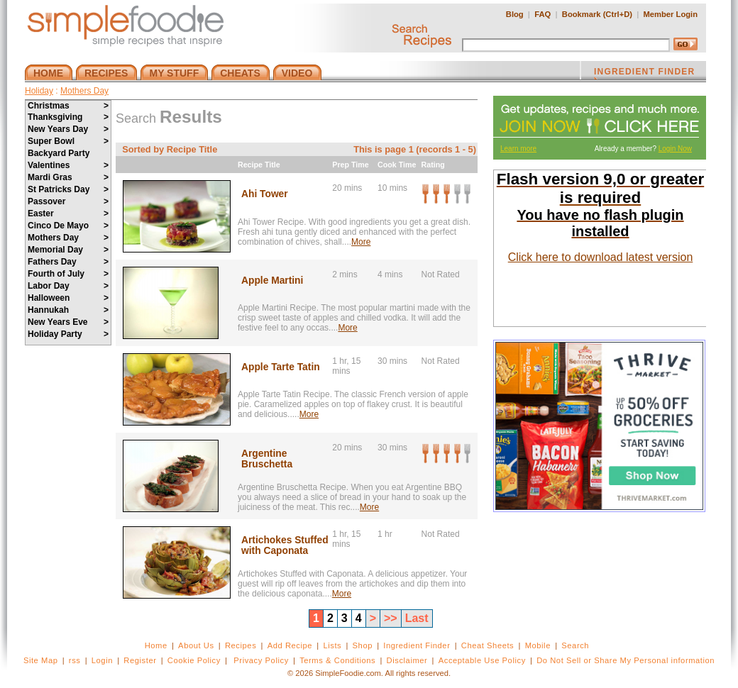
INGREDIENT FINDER (644, 73)
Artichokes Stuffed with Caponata (285, 545)
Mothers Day (84, 91)
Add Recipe (290, 645)
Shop (363, 645)
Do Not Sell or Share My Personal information (625, 660)
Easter (68, 213)
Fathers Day (68, 262)
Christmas (68, 106)
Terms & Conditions (337, 660)
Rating (433, 164)
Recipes (240, 645)
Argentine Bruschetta (266, 459)
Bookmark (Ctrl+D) (597, 14)
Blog (515, 14)
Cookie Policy (194, 660)
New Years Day (68, 129)
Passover (68, 201)
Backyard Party (58, 153)
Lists (332, 645)
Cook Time (397, 164)
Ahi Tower (264, 194)
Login (102, 660)
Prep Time (350, 164)
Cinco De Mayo (68, 226)
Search (575, 645)
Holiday (39, 91)
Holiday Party (68, 334)
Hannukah (68, 310)
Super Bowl (68, 141)
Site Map (40, 660)
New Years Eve (68, 322)
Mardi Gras (68, 177)
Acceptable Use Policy (482, 660)
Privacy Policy (260, 660)
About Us (196, 645)
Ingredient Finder (416, 645)
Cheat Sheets (487, 645)
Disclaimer (407, 660)
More (360, 242)
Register (139, 660)
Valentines (68, 165)
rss (75, 660)
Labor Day (68, 286)
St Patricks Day (68, 189)
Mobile (538, 645)
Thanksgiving (68, 117)
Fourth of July (68, 274)
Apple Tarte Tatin (280, 367)
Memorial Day (68, 250)
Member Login (671, 14)
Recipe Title (259, 164)
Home (156, 645)
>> (390, 618)
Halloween (68, 298)
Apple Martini (272, 280)
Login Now (675, 148)
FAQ (542, 14)
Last (417, 618)
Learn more (518, 148)
